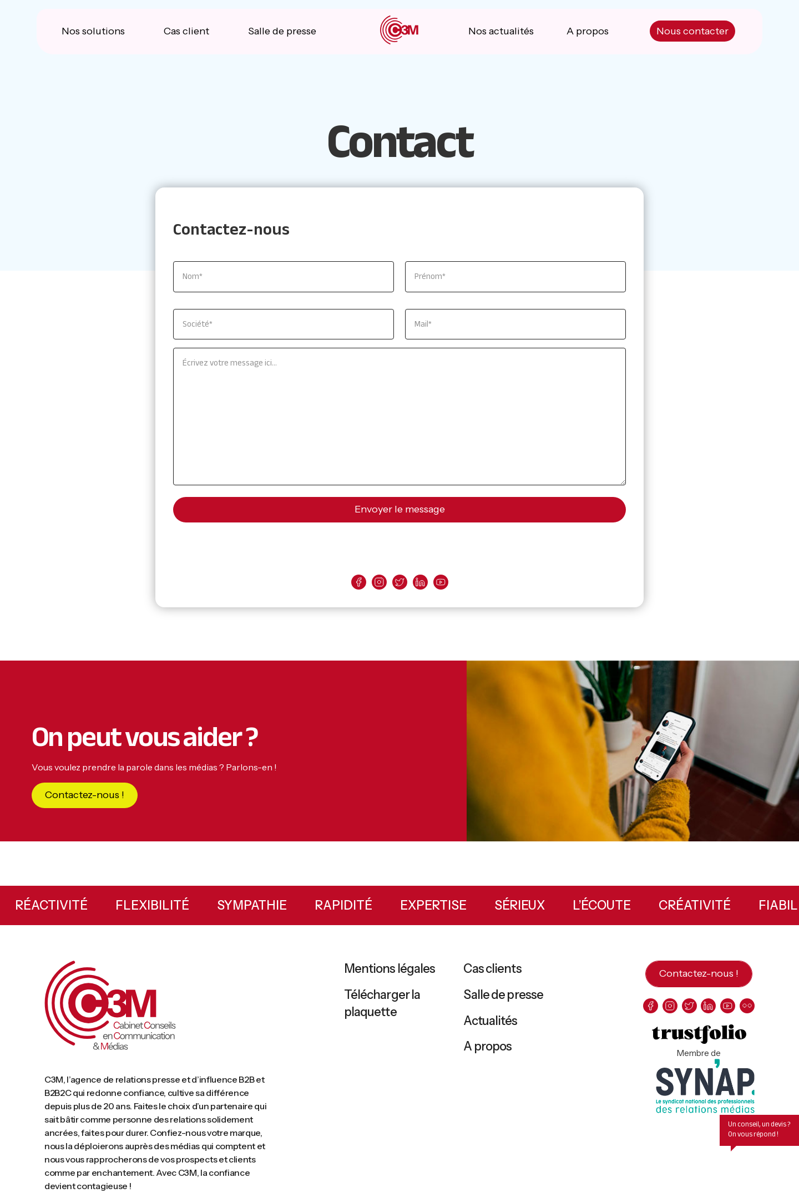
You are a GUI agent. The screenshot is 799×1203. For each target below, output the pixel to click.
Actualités (490, 1022)
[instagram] (379, 583)
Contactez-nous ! (84, 796)
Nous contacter (691, 33)
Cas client (187, 33)
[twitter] (399, 583)
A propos (588, 33)
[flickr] (747, 1007)
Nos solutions (93, 33)
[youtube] (440, 583)
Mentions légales (390, 970)
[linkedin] (420, 583)
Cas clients (492, 970)
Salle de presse (282, 33)
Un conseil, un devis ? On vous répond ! (759, 1131)
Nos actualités (501, 33)
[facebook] (358, 583)
